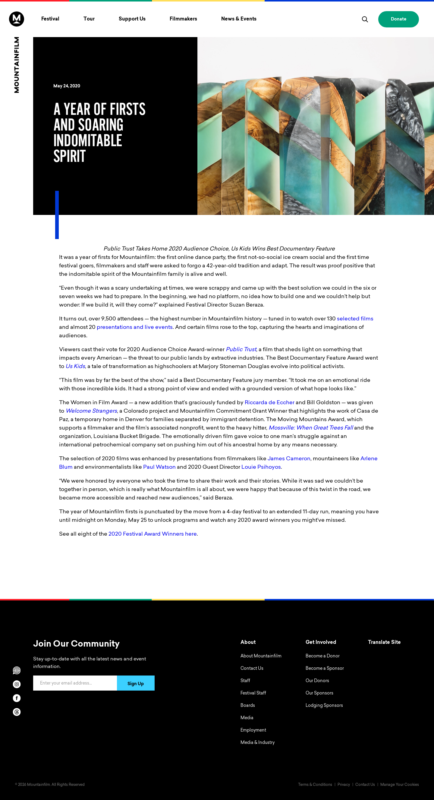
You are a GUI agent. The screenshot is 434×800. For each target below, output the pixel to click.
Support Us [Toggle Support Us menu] (132, 19)
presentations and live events (135, 327)
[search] (365, 19)
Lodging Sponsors (324, 706)
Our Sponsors (319, 693)
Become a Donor (323, 656)
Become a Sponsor (325, 669)
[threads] (16, 712)
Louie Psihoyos (261, 467)
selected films (355, 319)
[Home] (16, 52)
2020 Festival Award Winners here (152, 534)
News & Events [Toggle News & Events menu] (238, 19)
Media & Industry (258, 743)
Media (247, 718)
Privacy (344, 785)
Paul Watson (159, 467)
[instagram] (16, 684)
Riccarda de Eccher (269, 403)
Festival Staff (253, 693)
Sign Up (135, 684)
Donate (398, 19)
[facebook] (16, 698)
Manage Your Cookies (399, 785)
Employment (253, 731)
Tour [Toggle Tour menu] (89, 19)
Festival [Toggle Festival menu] (50, 19)
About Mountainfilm (261, 656)
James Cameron (289, 459)
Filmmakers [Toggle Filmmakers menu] (183, 19)
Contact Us (252, 669)
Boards (248, 706)
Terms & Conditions (315, 785)
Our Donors (317, 681)
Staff (245, 681)
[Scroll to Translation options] (16, 670)
